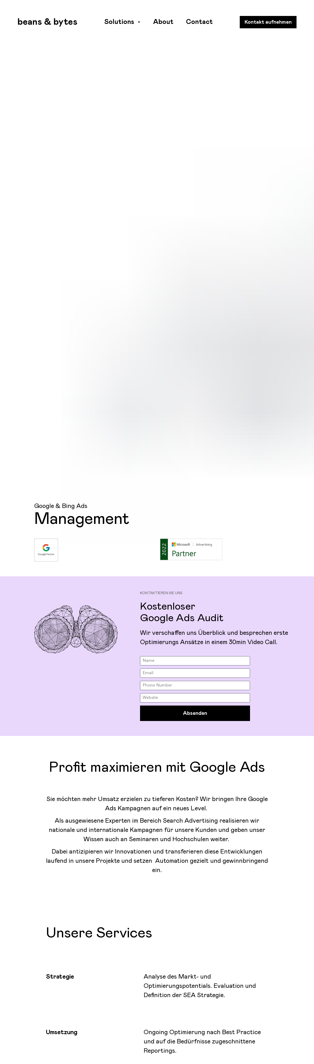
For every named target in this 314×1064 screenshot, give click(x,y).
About (163, 22)
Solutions (122, 22)
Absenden (195, 599)
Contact (199, 22)
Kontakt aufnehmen (268, 22)
